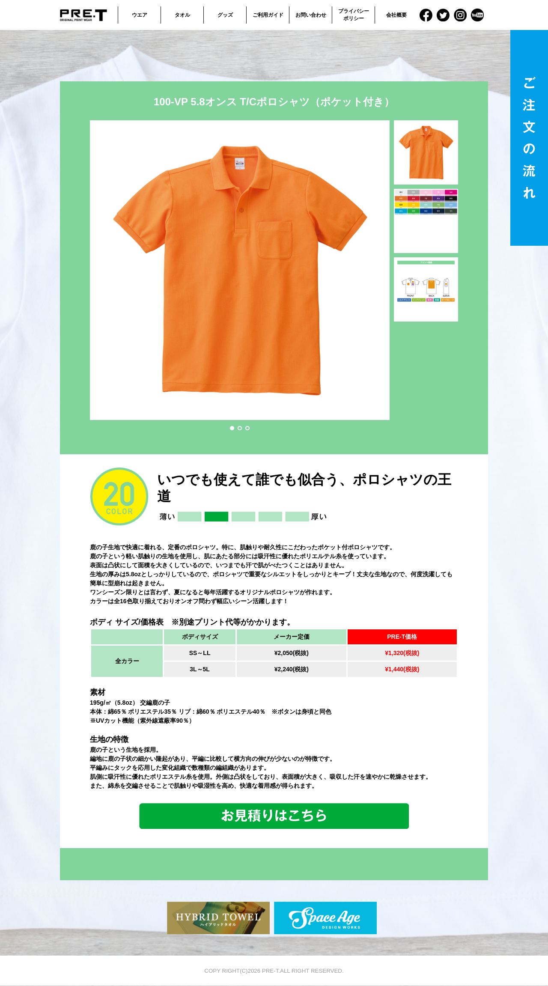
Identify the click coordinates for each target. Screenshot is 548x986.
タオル (182, 15)
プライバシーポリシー (353, 14)
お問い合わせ (310, 15)
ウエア (139, 15)
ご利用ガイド (268, 15)
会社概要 (396, 15)
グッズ (225, 15)
